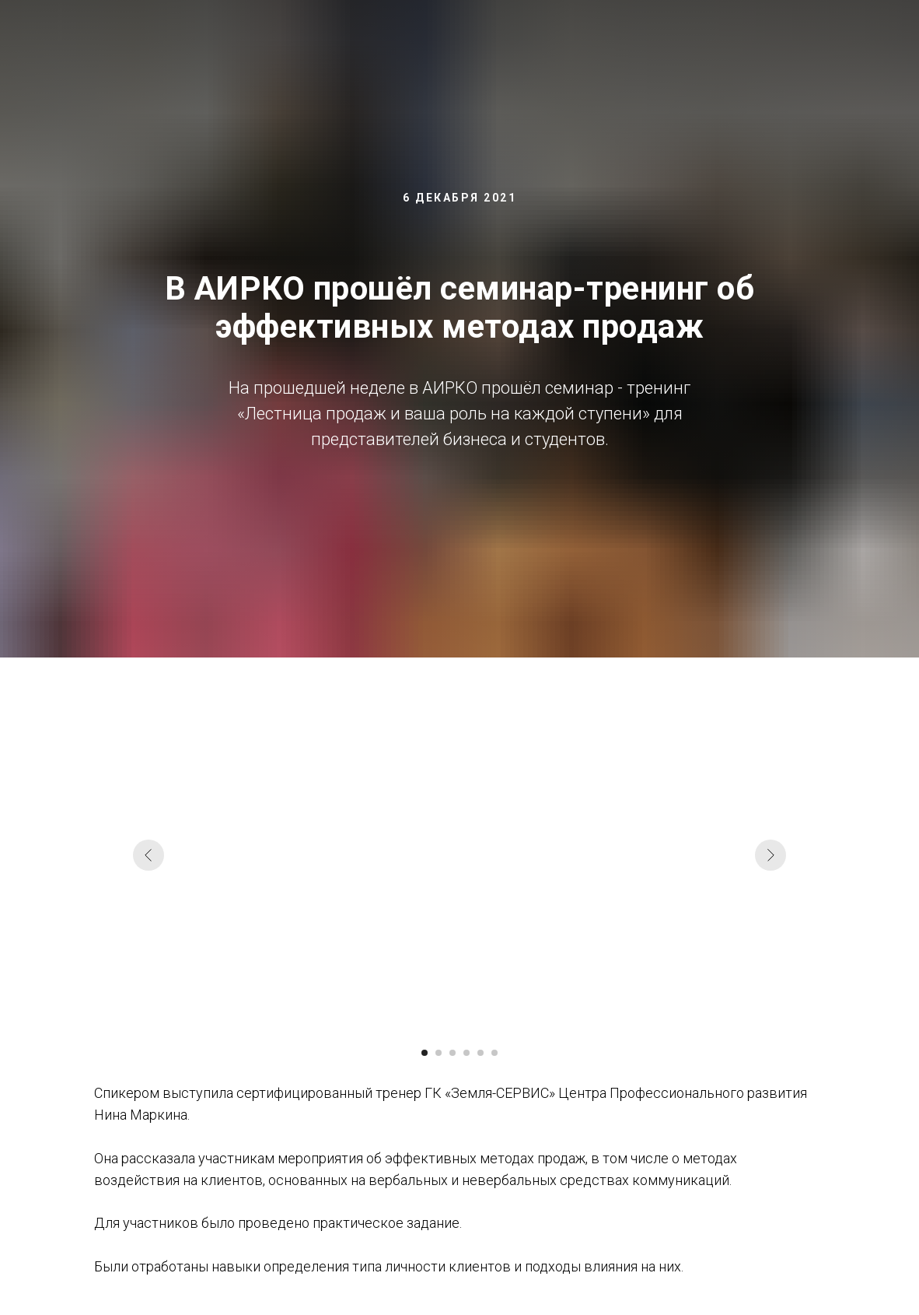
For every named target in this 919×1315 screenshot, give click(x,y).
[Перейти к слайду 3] (452, 1053)
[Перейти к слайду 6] (494, 1053)
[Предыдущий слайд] (148, 855)
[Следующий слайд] (770, 855)
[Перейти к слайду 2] (438, 1053)
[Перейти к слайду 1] (424, 1053)
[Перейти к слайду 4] (466, 1053)
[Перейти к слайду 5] (480, 1053)
